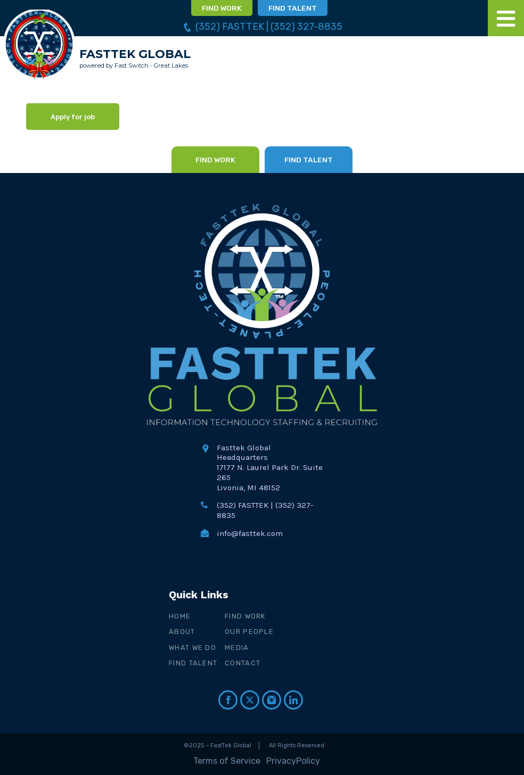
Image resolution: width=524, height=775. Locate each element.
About (182, 632)
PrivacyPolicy (293, 761)
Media (237, 648)
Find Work (245, 616)
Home (180, 616)
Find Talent (193, 663)
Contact (242, 663)
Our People (249, 632)
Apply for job (73, 117)
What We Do (192, 648)
